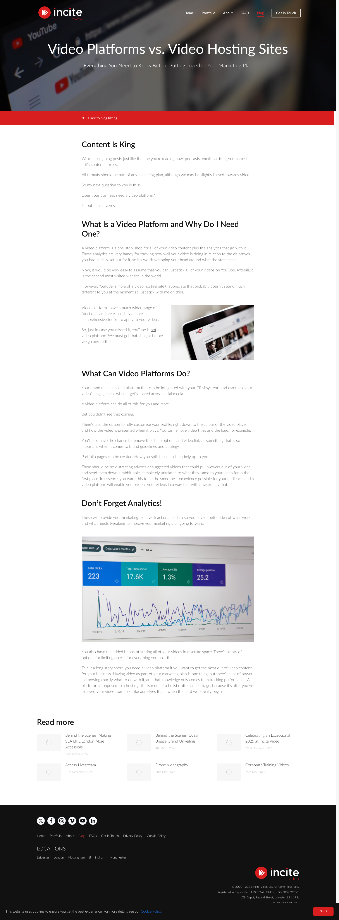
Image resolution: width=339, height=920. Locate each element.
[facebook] (51, 821)
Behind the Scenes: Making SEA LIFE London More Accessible (88, 741)
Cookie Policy (156, 836)
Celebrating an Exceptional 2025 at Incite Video (267, 738)
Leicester (43, 857)
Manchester (118, 857)
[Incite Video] (60, 13)
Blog (260, 13)
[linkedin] (93, 821)
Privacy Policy (133, 836)
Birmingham (97, 857)
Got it (323, 911)
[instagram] (62, 821)
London (59, 857)
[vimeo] (72, 821)
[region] (169, 911)
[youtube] (83, 821)
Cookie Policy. (151, 911)
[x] (41, 821)
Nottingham (76, 857)
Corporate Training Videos (267, 765)
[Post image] (49, 742)
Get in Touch (286, 13)
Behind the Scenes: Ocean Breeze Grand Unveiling (177, 738)
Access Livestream (80, 765)
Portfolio (208, 13)
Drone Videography (171, 765)
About (228, 13)
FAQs (245, 13)
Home (189, 13)
